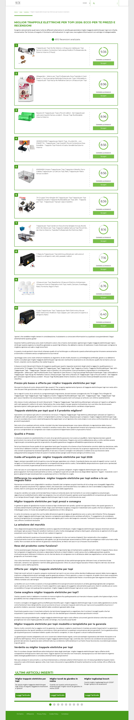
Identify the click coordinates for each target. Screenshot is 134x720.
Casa (105, 3)
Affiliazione (30, 714)
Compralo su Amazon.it (103, 59)
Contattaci (64, 714)
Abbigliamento (94, 3)
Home (85, 3)
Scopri (103, 63)
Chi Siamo (20, 714)
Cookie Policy (53, 714)
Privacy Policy (41, 714)
